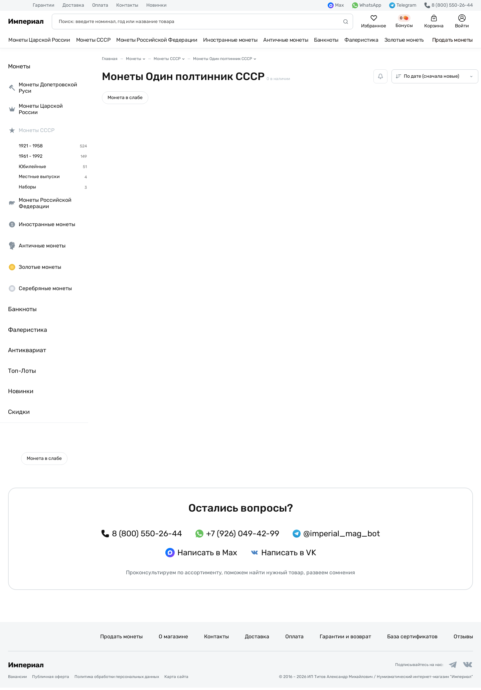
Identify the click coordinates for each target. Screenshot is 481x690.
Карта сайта (176, 679)
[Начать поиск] (345, 21)
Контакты (127, 5)
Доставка (73, 5)
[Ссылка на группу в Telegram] (449, 666)
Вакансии (17, 679)
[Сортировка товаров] (434, 76)
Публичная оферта (50, 679)
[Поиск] (202, 21)
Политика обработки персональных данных (116, 679)
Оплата (100, 5)
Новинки (156, 5)
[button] (44, 458)
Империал (26, 21)
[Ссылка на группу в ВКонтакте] (466, 666)
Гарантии (43, 5)
